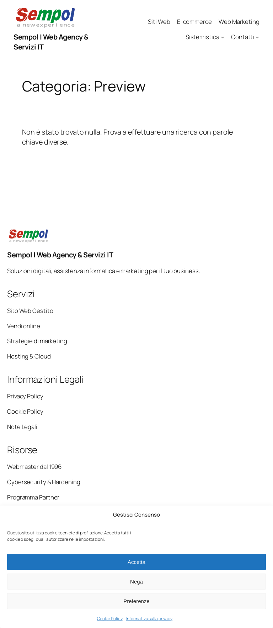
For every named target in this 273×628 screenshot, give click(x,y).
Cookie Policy (110, 619)
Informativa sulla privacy (149, 619)
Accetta (136, 562)
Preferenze (136, 601)
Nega (136, 582)
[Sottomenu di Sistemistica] (222, 37)
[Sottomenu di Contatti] (257, 37)
